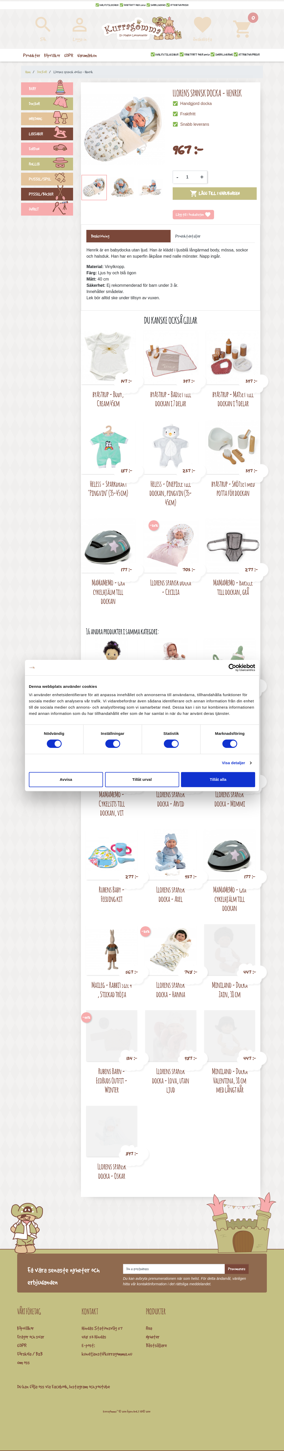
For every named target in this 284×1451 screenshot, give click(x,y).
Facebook (59, 1386)
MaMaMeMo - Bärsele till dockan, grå (233, 587)
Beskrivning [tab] (100, 236)
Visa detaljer (233, 763)
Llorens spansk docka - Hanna (170, 990)
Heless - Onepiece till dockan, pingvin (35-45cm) (171, 493)
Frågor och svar (30, 1337)
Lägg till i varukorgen (215, 193)
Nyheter (152, 1337)
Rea (149, 1328)
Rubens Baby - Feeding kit (112, 894)
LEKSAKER (51, 135)
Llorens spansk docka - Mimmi (230, 799)
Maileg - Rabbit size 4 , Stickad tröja (112, 990)
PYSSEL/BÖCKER (51, 195)
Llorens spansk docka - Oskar (112, 1171)
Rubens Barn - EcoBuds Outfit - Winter (111, 1080)
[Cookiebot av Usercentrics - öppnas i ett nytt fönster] (232, 667)
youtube (102, 1386)
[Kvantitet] (189, 177)
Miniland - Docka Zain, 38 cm (230, 990)
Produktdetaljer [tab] (188, 236)
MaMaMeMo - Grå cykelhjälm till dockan (108, 591)
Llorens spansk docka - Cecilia (170, 587)
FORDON (51, 150)
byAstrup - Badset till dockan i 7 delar (170, 399)
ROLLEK (51, 165)
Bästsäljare (156, 1345)
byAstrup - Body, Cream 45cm (108, 399)
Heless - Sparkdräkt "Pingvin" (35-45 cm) (108, 488)
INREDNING (51, 119)
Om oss (23, 1362)
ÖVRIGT (51, 210)
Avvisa (66, 779)
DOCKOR (51, 104)
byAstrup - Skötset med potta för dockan (233, 488)
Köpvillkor (25, 1328)
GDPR (22, 1345)
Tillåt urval (142, 779)
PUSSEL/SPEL (51, 180)
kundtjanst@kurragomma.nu (107, 1354)
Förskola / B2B (30, 1354)
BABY (51, 89)
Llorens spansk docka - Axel (170, 894)
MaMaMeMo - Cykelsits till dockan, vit (112, 803)
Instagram (78, 1386)
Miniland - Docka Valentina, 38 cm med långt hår (230, 1080)
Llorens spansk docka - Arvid (170, 799)
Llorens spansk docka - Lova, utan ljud (170, 1080)
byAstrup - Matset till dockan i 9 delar (233, 399)
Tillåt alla (218, 779)
